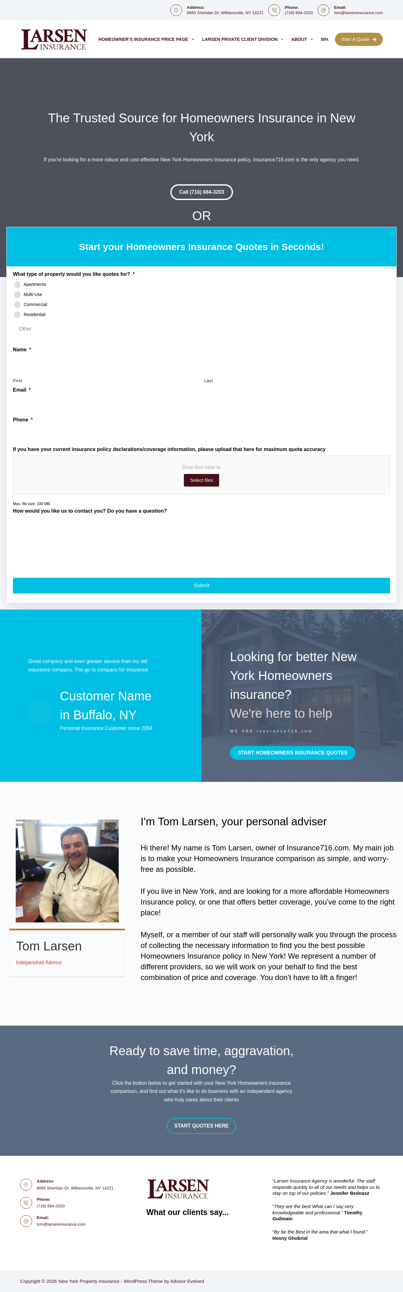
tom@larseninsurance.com (358, 12)
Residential (34, 314)
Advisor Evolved (187, 1281)
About (303, 39)
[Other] (100, 329)
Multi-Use (33, 294)
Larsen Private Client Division (244, 39)
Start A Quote (359, 39)
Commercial (35, 304)
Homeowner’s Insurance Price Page (148, 39)
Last (208, 380)
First (17, 380)
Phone (23, 419)
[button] (201, 192)
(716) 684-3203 (299, 12)
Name (22, 349)
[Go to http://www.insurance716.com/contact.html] (294, 694)
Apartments (35, 284)
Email (22, 390)
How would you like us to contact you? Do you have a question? (90, 511)
